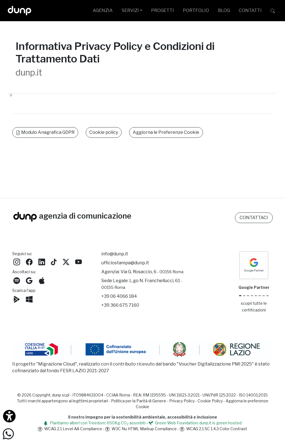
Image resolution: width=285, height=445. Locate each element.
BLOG (224, 10)
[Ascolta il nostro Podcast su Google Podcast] (29, 280)
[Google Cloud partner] (244, 295)
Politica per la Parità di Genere (138, 400)
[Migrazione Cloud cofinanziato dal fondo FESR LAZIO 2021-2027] (142, 350)
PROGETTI (162, 10)
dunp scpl (60, 395)
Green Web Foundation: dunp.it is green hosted (195, 422)
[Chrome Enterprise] (256, 295)
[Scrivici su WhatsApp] (8, 433)
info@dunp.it (114, 254)
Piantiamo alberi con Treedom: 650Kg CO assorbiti (94, 422)
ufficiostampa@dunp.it (125, 262)
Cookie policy (103, 132)
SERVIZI (130, 10)
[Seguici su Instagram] (16, 261)
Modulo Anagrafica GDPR (45, 132)
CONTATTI (250, 10)
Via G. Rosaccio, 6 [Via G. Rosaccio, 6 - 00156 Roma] (152, 271)
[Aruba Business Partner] (267, 295)
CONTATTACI (254, 217)
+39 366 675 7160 (120, 305)
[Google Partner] (240, 295)
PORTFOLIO (196, 10)
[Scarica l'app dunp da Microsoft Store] (29, 299)
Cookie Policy (210, 400)
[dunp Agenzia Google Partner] (254, 264)
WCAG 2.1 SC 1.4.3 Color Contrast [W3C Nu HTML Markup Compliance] (213, 428)
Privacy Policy (182, 400)
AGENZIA (103, 10)
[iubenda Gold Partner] (263, 295)
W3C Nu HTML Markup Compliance (141, 428)
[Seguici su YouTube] (78, 261)
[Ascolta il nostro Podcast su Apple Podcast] (41, 280)
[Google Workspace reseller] (248, 295)
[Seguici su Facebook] (29, 261)
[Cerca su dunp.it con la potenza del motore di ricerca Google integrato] (272, 10)
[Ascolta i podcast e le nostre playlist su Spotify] (16, 280)
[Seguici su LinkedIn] (41, 261)
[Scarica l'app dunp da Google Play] (16, 299)
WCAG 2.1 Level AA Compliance (70, 428)
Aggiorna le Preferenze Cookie (166, 132)
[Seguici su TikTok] (54, 261)
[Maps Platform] (260, 295)
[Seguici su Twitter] (66, 261)
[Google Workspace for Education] (252, 295)
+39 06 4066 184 (119, 296)
